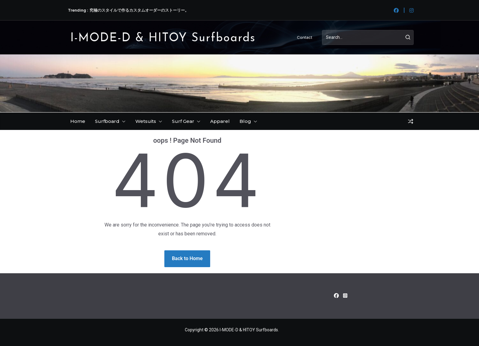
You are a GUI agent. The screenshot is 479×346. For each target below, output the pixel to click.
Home (77, 121)
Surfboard (107, 121)
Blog (245, 121)
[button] (122, 121)
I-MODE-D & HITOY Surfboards (162, 38)
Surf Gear (183, 121)
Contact (304, 37)
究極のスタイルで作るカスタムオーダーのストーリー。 (139, 10)
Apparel (220, 121)
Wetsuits (145, 121)
